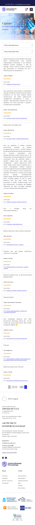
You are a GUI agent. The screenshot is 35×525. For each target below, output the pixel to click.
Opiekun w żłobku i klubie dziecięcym (17, 202)
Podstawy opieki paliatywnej (14, 224)
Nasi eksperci (22, 478)
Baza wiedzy (21, 488)
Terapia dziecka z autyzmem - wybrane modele (16, 267)
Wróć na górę (13, 399)
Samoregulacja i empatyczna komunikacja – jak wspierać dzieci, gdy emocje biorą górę (17, 359)
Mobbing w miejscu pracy (13, 84)
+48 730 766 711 (9, 4)
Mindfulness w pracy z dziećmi (15, 244)
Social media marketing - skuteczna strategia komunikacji (15, 311)
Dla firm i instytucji (7, 480)
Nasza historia (22, 476)
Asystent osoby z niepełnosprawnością (17, 138)
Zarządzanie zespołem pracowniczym (17, 380)
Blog (19, 483)
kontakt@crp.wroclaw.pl (22, 4)
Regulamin (5, 441)
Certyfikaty (5, 483)
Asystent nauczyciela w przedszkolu (17, 118)
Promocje (4, 476)
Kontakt (20, 485)
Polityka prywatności (8, 443)
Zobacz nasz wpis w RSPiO (9, 452)
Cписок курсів (7, 445)
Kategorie (5, 478)
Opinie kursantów (23, 480)
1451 (21, 387)
